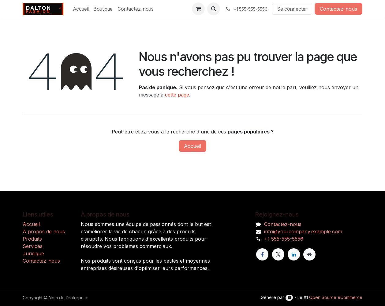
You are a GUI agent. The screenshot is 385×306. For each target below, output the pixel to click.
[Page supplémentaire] (309, 254)
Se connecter (292, 9)
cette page (177, 95)
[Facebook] (262, 254)
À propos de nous (44, 231)
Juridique (33, 253)
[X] (278, 254)
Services (33, 246)
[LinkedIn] (294, 254)
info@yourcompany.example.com (303, 231)
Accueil (192, 146)
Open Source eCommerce (335, 297)
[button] (213, 8)
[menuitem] (81, 9)
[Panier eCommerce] (198, 8)
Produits (32, 239)
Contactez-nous (338, 9)
